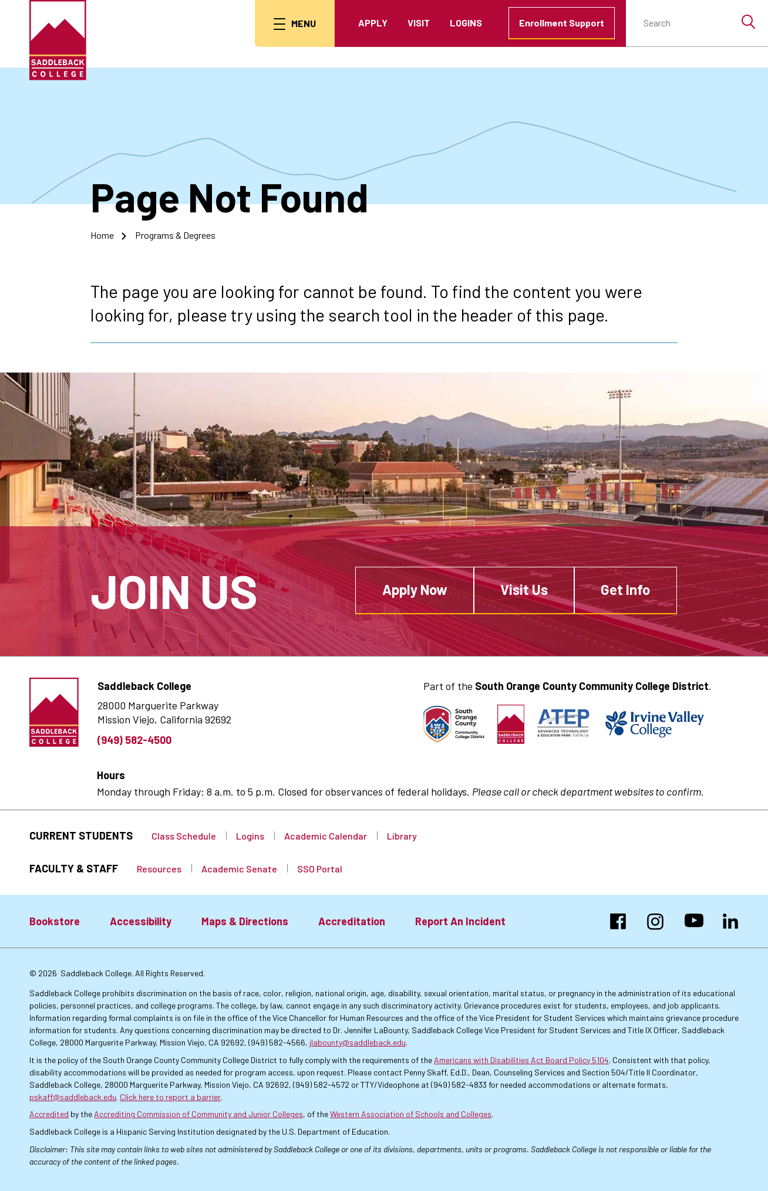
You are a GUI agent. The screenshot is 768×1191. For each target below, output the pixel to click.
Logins (466, 22)
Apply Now (414, 589)
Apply (373, 22)
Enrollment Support (561, 22)
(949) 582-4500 (134, 739)
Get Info (625, 589)
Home (102, 235)
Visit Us (524, 589)
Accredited (49, 1114)
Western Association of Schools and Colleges (410, 1114)
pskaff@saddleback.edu (72, 1097)
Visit (418, 22)
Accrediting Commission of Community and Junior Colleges (198, 1114)
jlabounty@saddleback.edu (357, 1042)
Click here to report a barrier (170, 1097)
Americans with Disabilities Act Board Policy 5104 (521, 1060)
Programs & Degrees (175, 235)
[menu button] (295, 23)
